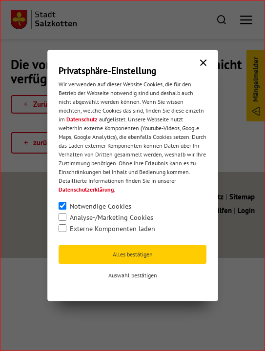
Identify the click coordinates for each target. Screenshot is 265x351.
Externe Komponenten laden (112, 228)
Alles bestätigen (133, 254)
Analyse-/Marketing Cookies (111, 217)
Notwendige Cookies (100, 206)
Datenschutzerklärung (86, 189)
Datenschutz (82, 119)
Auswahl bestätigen (132, 275)
